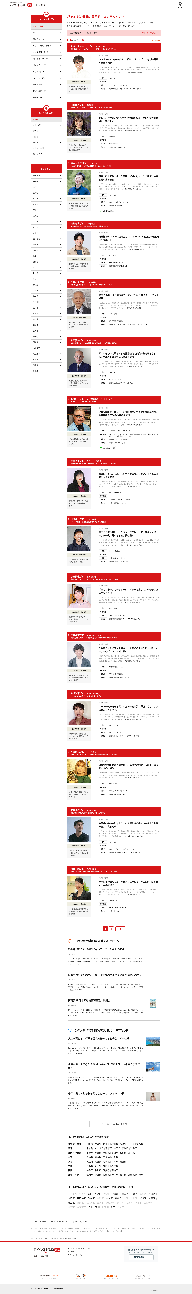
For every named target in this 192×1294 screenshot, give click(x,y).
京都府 (98, 1161)
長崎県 (106, 1175)
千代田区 (36, 176)
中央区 (35, 181)
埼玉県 (117, 1148)
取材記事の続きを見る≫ (134, 72)
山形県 (131, 1144)
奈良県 (123, 1161)
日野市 (111, 1207)
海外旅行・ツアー (40, 65)
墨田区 (125, 1194)
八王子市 (92, 1207)
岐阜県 (114, 1157)
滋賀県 (106, 1161)
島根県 (114, 1166)
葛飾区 (35, 296)
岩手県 (106, 1144)
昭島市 (35, 325)
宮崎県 (131, 1175)
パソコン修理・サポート (43, 46)
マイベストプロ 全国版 (40, 1288)
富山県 (114, 1153)
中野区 (35, 250)
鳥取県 (106, 1166)
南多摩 (35, 142)
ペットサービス (39, 78)
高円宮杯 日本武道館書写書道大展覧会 (89, 1000)
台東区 (116, 1194)
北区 (35, 268)
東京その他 (37, 154)
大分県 (114, 1175)
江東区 (134, 1194)
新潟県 (106, 1153)
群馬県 (133, 1148)
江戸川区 (36, 302)
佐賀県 (98, 1175)
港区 (90, 1194)
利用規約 (73, 1252)
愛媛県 (106, 1170)
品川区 (35, 222)
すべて (35, 26)
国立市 (35, 342)
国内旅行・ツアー (40, 59)
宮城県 (123, 1144)
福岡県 (89, 1175)
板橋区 (143, 1198)
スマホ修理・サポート (42, 52)
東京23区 (37, 125)
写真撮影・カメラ (40, 39)
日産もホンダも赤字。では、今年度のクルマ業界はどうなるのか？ (105, 975)
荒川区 (35, 273)
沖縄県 (139, 1175)
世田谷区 (81, 1198)
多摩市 (35, 371)
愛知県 (89, 1157)
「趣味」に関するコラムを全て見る (114, 1124)
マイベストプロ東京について (80, 1248)
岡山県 (98, 1166)
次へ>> (157, 40)
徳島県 (89, 1170)
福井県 (131, 1153)
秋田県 (114, 1144)
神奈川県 (99, 1148)
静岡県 (98, 1157)
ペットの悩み (38, 72)
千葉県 (108, 1148)
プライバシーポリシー (77, 1255)
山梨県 (89, 1153)
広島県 (89, 1166)
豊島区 (118, 1198)
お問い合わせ (58, 1288)
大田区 (71, 1198)
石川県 (123, 1153)
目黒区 (152, 1194)
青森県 (98, 1144)
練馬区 (152, 1198)
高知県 (114, 1170)
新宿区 (98, 1194)
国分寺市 (36, 336)
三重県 (106, 1157)
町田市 (35, 359)
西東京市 (36, 348)
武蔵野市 (36, 313)
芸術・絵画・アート (41, 91)
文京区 (35, 199)
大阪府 (89, 1161)
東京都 (89, 1148)
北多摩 (35, 131)
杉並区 (109, 1198)
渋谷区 (91, 1198)
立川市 (35, 308)
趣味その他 (37, 97)
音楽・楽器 (37, 85)
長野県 (98, 1153)
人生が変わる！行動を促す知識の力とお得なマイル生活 (98, 1038)
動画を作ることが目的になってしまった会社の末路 (96, 949)
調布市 (35, 331)
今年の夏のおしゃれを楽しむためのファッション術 (96, 1093)
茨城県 (125, 1148)
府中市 (35, 319)
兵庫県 (114, 1161)
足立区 (71, 1203)
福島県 (139, 1144)
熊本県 (123, 1175)
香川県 (98, 1170)
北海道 (89, 1144)
